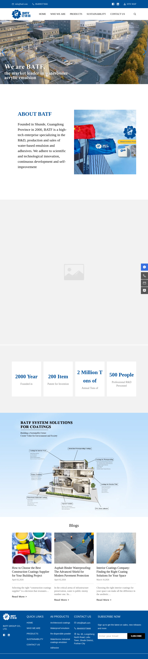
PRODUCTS (76, 14)
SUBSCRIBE (136, 636)
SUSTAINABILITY (96, 14)
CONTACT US (117, 14)
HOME (42, 14)
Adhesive (54, 648)
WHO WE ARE (57, 14)
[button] (3, 52)
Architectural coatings (60, 623)
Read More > (19, 596)
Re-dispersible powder (60, 633)
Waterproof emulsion (59, 628)
